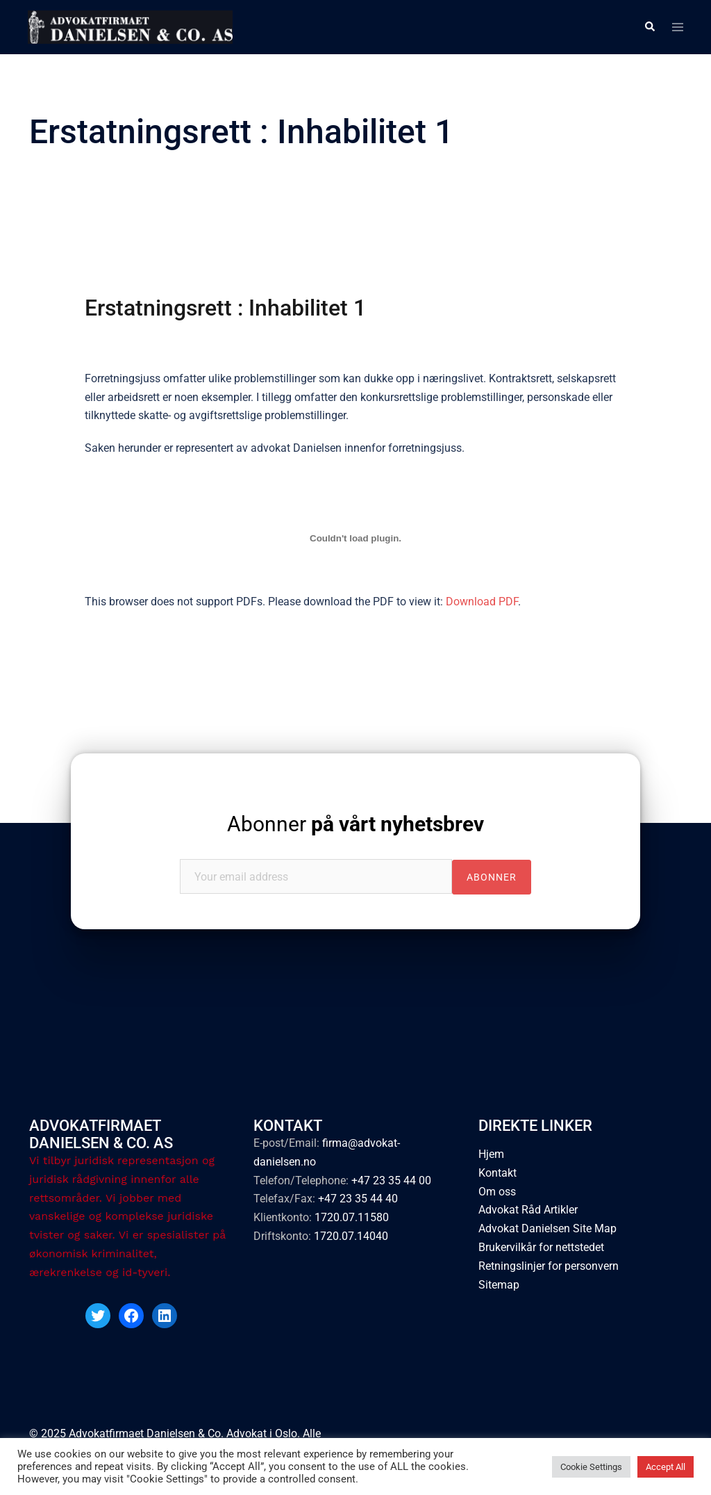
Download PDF (482, 601)
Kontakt (497, 1172)
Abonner (355, 824)
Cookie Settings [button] (591, 1467)
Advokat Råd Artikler (528, 1209)
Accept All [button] (665, 1467)
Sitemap (498, 1284)
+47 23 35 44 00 (391, 1180)
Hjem (491, 1154)
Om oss (497, 1191)
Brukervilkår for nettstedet (541, 1247)
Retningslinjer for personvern (548, 1266)
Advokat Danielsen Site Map (547, 1228)
